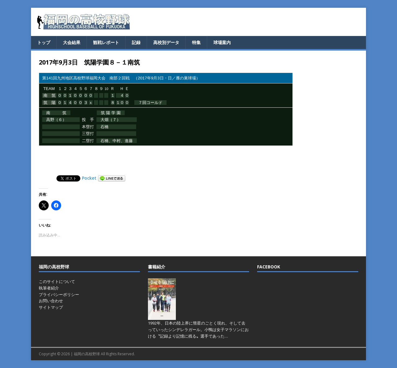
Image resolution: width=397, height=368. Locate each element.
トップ (43, 42)
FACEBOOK (268, 267)
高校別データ (166, 42)
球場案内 (222, 42)
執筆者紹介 (49, 288)
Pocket (89, 178)
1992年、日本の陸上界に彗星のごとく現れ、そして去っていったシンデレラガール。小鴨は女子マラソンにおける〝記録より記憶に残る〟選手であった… (198, 329)
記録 (136, 42)
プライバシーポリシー (59, 294)
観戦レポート (106, 42)
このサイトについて (57, 281)
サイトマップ (51, 307)
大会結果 (71, 42)
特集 (196, 42)
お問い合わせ (51, 300)
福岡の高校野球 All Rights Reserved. (104, 354)
